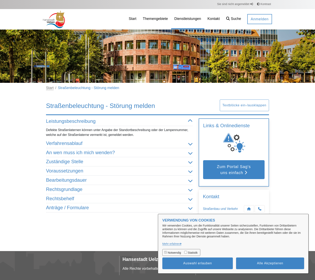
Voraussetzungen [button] (119, 171)
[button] (233, 19)
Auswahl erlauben (197, 263)
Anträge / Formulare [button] (119, 208)
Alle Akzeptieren (270, 263)
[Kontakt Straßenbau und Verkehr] (249, 208)
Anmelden (260, 19)
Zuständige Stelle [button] (119, 162)
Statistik (193, 252)
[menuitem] (133, 19)
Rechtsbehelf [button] (119, 199)
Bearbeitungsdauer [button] (119, 180)
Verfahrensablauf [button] (119, 143)
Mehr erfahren (171, 243)
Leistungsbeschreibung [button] (119, 121)
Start (50, 88)
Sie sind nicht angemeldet (235, 4)
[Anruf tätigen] (260, 208)
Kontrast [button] (264, 4)
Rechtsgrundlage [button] (119, 189)
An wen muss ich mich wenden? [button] (119, 153)
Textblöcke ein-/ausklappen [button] (244, 105)
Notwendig (174, 252)
